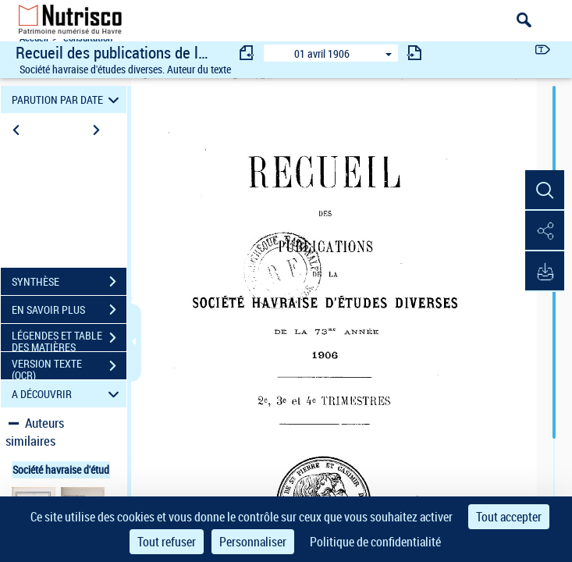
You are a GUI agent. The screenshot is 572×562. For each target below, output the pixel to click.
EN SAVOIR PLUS (69, 310)
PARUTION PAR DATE (68, 99)
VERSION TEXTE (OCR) (69, 367)
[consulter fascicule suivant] (414, 52)
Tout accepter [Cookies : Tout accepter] (509, 516)
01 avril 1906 (322, 53)
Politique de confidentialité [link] (375, 541)
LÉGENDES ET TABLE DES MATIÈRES (69, 339)
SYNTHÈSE (69, 282)
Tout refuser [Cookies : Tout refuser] (166, 541)
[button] (544, 190)
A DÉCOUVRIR (68, 393)
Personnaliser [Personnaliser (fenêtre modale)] (252, 541)
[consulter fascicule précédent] (247, 52)
